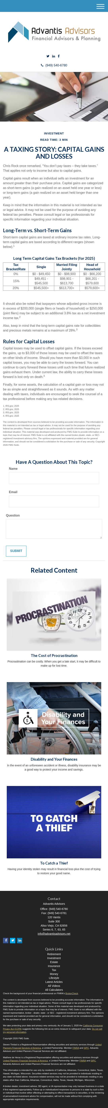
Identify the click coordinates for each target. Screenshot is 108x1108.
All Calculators (54, 989)
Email (13, 492)
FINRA (75, 1048)
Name (13, 468)
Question (13, 515)
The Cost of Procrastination (54, 655)
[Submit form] (16, 551)
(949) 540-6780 (54, 65)
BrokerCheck (72, 993)
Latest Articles (54, 981)
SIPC (86, 1048)
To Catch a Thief (54, 863)
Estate (54, 962)
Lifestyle (54, 978)
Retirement (54, 954)
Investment (54, 958)
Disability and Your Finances (54, 759)
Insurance (54, 966)
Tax (54, 970)
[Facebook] (59, 56)
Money (54, 974)
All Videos (54, 985)
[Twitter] (47, 56)
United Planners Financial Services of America (25, 1060)
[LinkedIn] (53, 56)
